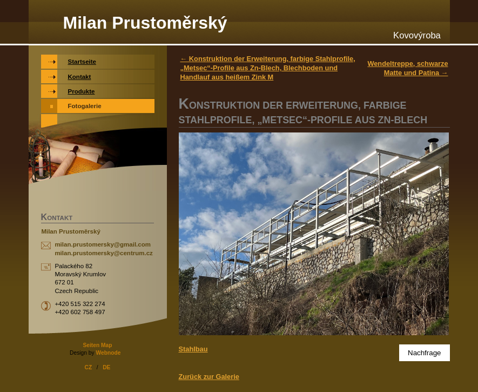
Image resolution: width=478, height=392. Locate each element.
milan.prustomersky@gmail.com (103, 244)
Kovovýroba (417, 35)
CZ (88, 367)
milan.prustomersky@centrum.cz (103, 253)
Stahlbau (193, 349)
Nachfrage (424, 353)
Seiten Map (97, 345)
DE (106, 367)
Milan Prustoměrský (145, 22)
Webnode (108, 353)
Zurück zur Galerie (209, 377)
